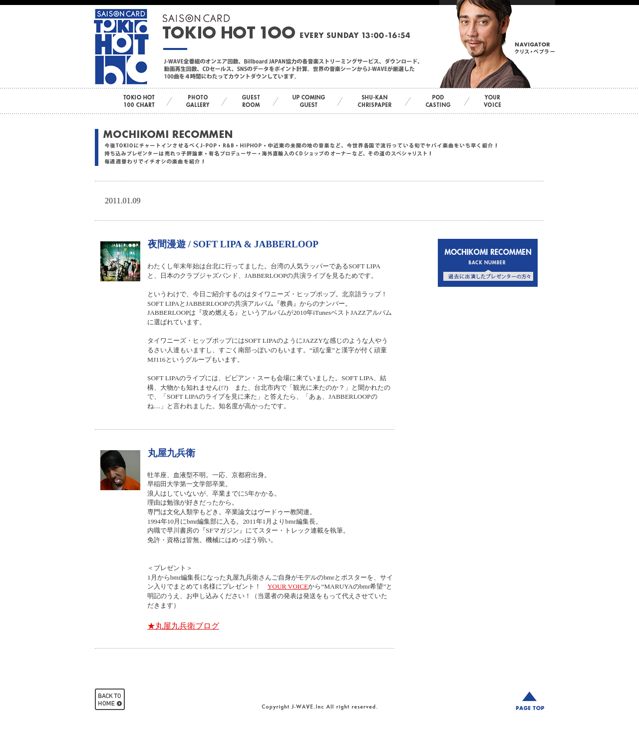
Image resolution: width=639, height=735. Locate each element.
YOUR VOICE (288, 586)
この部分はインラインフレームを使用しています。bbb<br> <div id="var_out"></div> (488, 311)
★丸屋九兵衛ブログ (183, 626)
